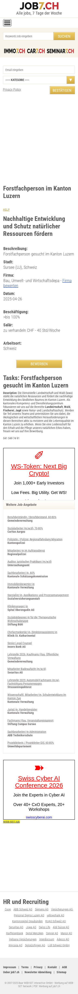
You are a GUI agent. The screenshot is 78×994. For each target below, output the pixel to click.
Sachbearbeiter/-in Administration (26, 731)
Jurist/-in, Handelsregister (22, 709)
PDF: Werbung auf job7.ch (46, 986)
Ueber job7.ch (11, 972)
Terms (24, 967)
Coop (8, 909)
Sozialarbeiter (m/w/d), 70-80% (25, 528)
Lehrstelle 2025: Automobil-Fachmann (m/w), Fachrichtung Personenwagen (33, 681)
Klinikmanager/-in (17, 606)
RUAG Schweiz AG (55, 921)
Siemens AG (41, 909)
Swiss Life (44, 927)
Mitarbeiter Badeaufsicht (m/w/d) (26, 669)
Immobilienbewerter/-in (21, 584)
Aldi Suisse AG (61, 927)
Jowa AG (31, 927)
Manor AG (66, 933)
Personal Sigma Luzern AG (29, 915)
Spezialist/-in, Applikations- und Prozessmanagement (38, 595)
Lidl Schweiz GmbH (59, 945)
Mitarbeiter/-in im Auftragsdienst (26, 550)
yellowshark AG (55, 915)
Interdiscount (46, 939)
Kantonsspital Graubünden (27, 921)
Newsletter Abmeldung (38, 972)
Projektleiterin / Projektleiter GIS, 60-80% (30, 742)
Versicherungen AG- (62, 909)
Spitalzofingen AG (35, 945)
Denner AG (52, 933)
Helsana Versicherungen (23, 939)
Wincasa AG (15, 945)
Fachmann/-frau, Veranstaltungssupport (30, 720)
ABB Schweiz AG (23, 909)
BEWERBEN (39, 364)
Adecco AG (63, 939)
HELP (6, 209)
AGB (64, 967)
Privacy (38, 967)
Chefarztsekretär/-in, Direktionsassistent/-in (32, 632)
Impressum (9, 967)
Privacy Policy (12, 90)
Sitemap (61, 972)
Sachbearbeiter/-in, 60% (21, 572)
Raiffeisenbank (14, 933)
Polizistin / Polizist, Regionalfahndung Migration (34, 539)
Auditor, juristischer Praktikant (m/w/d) (29, 561)
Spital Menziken (34, 933)
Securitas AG (16, 927)
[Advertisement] (39, 139)
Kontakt (52, 967)
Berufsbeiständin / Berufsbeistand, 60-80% (31, 517)
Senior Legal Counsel (19, 643)
